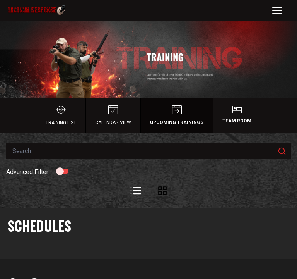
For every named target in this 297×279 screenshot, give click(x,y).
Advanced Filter (27, 172)
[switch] (62, 171)
